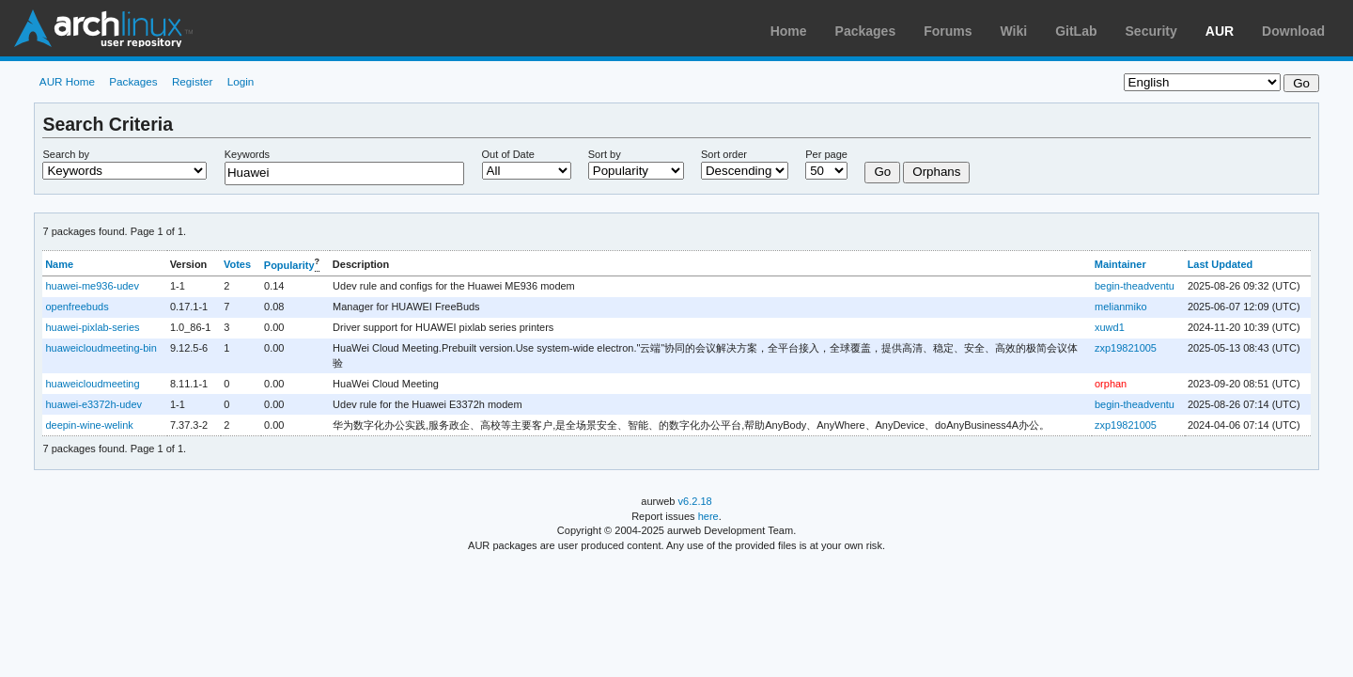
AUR (1219, 31)
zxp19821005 (1126, 348)
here (708, 516)
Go (882, 172)
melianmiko (1121, 306)
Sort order (724, 154)
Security (1151, 31)
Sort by (604, 154)
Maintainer (1120, 264)
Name (59, 264)
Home (788, 31)
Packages (865, 31)
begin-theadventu (1134, 285)
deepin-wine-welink (88, 425)
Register (192, 81)
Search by (65, 154)
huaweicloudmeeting (92, 383)
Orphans (936, 172)
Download (1293, 31)
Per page (826, 154)
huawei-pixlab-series (92, 327)
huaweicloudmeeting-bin (100, 348)
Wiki (1014, 31)
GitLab (1075, 31)
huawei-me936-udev (92, 285)
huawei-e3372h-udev (93, 404)
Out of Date (508, 154)
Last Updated (1220, 264)
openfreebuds (76, 306)
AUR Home (67, 81)
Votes (237, 264)
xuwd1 (1110, 327)
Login (241, 81)
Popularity (289, 265)
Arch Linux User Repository (103, 28)
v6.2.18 (695, 501)
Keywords (247, 154)
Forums (948, 31)
